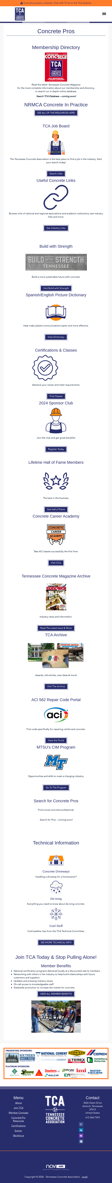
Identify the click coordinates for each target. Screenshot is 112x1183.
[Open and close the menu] (73, 14)
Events (18, 1131)
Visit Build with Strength (56, 288)
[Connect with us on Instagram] (81, 1136)
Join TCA (18, 1108)
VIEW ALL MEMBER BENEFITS (56, 994)
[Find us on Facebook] (81, 1124)
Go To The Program (56, 787)
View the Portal (56, 740)
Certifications (18, 1126)
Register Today (56, 449)
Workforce (18, 1135)
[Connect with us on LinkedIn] (81, 1130)
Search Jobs (56, 173)
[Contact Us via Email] (81, 1141)
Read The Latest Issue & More (56, 628)
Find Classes (56, 396)
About (18, 1103)
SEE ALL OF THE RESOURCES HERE (56, 113)
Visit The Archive (56, 686)
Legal (85, 1177)
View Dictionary (56, 337)
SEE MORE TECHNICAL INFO (56, 942)
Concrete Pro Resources (18, 1119)
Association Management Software (56, 1167)
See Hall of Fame (56, 509)
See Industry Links (56, 228)
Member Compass (18, 1113)
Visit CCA (56, 563)
